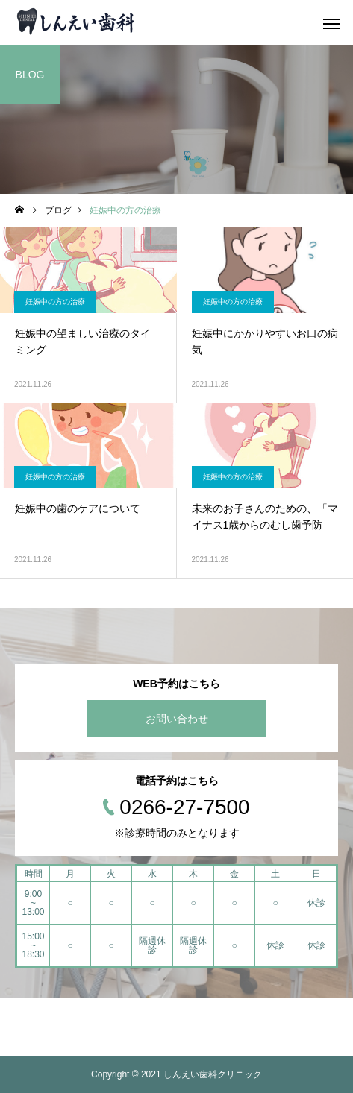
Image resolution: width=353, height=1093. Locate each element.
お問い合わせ (177, 719)
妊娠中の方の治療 (55, 301)
